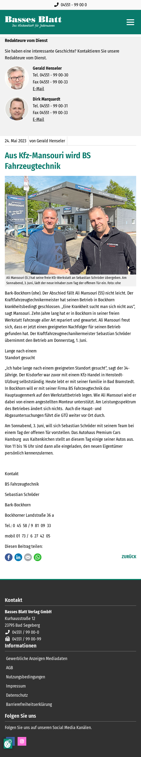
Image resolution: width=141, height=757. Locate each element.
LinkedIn (18, 557)
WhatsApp (37, 557)
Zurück (129, 556)
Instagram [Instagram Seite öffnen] (22, 741)
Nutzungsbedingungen (25, 677)
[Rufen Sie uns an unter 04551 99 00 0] (71, 5)
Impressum (16, 686)
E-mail (28, 557)
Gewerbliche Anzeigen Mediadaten (36, 658)
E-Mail (38, 88)
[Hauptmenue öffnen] (130, 22)
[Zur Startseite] (33, 22)
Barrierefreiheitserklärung (29, 704)
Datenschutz (17, 695)
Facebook (9, 557)
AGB (9, 667)
